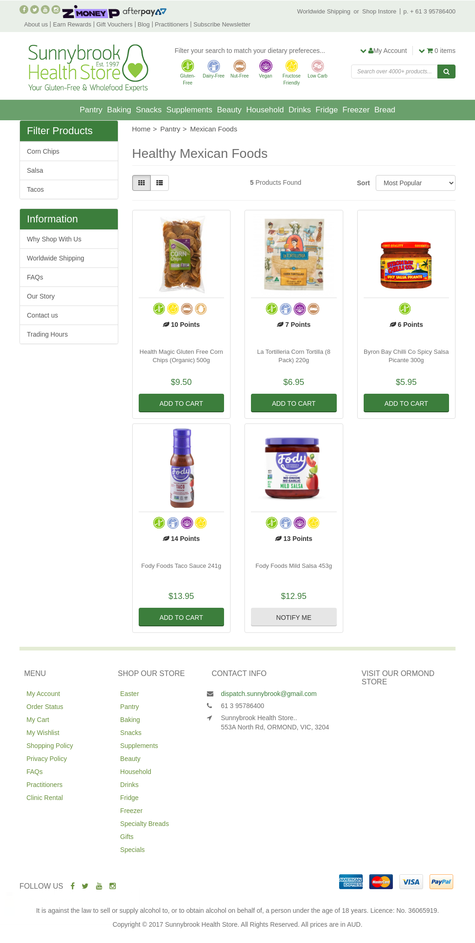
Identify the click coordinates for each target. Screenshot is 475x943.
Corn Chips (43, 151)
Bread (384, 109)
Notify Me (293, 617)
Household (265, 109)
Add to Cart (181, 403)
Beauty (229, 109)
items (437, 50)
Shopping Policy (49, 745)
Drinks (300, 109)
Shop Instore (379, 11)
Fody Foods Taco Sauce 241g (181, 565)
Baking (119, 109)
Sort (363, 183)
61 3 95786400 (242, 705)
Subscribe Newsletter (221, 24)
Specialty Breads (144, 823)
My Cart (37, 719)
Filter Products (60, 131)
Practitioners (171, 24)
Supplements (189, 109)
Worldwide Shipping (324, 11)
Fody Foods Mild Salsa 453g (294, 565)
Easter (129, 693)
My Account (43, 693)
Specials (132, 849)
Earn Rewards (72, 24)
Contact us (42, 315)
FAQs (35, 277)
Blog (144, 24)
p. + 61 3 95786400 (430, 11)
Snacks (149, 109)
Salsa (35, 170)
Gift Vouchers (114, 24)
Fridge (326, 109)
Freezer (356, 109)
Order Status (44, 706)
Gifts (127, 836)
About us (36, 24)
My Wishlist (42, 732)
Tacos (35, 189)
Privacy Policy (46, 758)
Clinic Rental (44, 797)
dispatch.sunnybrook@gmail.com (268, 693)
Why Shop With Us (54, 239)
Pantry (91, 109)
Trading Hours (47, 334)
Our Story (41, 296)
